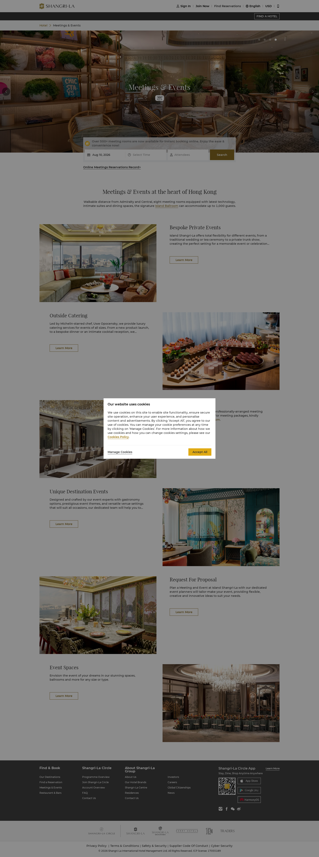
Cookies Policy (118, 437)
